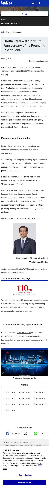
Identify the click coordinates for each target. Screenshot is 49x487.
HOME (6, 442)
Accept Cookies (24, 484)
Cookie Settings (25, 476)
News (16, 442)
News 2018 (27, 442)
